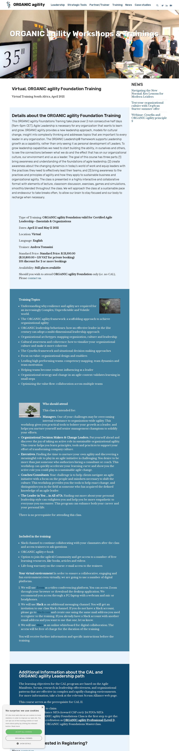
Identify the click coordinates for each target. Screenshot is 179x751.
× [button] (42, 707)
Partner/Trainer (99, 4)
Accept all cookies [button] (24, 732)
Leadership (58, 4)
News (128, 4)
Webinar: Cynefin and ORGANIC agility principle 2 (149, 118)
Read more (16, 726)
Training (117, 4)
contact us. (35, 278)
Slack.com (43, 612)
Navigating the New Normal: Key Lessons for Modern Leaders (147, 93)
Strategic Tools (77, 4)
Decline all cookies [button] (23, 738)
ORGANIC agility (25, 5)
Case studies (143, 4)
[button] (24, 743)
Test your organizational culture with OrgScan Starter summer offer (147, 105)
